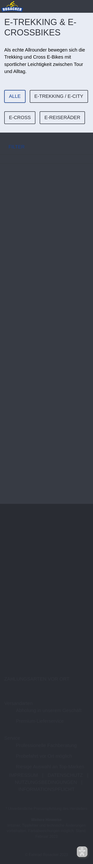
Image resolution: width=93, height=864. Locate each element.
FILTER (12, 146)
